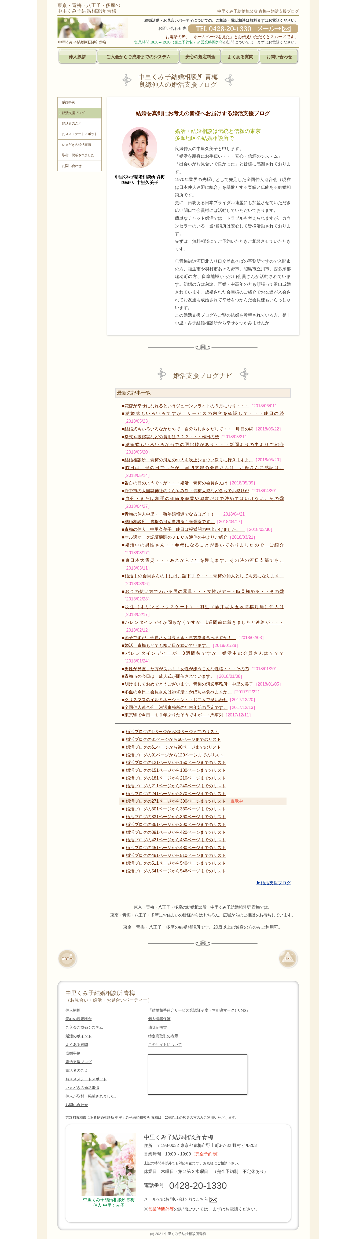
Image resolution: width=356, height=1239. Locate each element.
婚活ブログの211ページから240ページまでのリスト (176, 786)
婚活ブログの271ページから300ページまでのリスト (176, 801)
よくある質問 (240, 57)
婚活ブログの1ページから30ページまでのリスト (172, 731)
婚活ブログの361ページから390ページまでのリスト (176, 824)
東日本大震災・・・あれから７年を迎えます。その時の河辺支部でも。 (204, 560)
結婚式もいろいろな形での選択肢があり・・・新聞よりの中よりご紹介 (204, 444)
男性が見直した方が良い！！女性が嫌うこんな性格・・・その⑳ (186, 668)
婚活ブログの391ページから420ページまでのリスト (176, 832)
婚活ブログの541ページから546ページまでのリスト (176, 871)
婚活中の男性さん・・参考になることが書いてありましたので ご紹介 (204, 545)
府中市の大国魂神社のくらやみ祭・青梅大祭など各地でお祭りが (186, 490)
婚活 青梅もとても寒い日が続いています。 (167, 645)
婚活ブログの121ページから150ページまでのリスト (176, 762)
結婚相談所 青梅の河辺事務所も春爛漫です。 (169, 521)
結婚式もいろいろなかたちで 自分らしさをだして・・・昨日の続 (188, 429)
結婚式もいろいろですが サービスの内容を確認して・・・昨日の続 (204, 413)
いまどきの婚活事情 (76, 145)
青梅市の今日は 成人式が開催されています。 (169, 676)
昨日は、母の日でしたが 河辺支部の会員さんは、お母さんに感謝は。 (204, 467)
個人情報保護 (159, 1019)
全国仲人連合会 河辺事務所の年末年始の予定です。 (175, 707)
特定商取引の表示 (163, 1036)
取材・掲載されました (78, 155)
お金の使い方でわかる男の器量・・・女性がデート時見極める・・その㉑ (204, 591)
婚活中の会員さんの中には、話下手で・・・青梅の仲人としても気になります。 (204, 576)
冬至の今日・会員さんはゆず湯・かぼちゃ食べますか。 (178, 692)
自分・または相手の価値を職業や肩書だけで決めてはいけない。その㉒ (204, 498)
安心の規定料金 (200, 57)
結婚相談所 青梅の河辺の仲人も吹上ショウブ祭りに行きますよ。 (188, 460)
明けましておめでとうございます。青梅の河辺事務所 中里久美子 (188, 684)
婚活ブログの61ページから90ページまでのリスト (173, 747)
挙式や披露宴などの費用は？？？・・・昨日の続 (171, 436)
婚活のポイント (78, 1036)
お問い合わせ (279, 57)
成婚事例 (68, 102)
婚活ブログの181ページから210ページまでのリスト (176, 778)
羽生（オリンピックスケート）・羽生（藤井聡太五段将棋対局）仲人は (204, 606)
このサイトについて (165, 1045)
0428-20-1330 (198, 1185)
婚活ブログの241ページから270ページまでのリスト (176, 793)
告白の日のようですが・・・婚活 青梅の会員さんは (175, 483)
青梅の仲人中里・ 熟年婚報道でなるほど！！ (171, 514)
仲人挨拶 (77, 57)
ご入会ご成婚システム (84, 1028)
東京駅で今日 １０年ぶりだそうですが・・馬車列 (173, 715)
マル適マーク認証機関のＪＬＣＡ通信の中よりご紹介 (175, 537)
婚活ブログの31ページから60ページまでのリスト (173, 739)
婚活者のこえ (71, 123)
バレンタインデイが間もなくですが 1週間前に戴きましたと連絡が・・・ (204, 622)
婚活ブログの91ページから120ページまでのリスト (175, 755)
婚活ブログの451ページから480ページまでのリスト (176, 847)
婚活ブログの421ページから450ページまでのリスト (176, 840)
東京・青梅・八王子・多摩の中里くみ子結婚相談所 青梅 (88, 8)
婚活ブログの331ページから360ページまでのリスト (176, 816)
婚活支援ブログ (73, 113)
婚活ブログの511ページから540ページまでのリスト (176, 863)
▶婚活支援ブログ (273, 883)
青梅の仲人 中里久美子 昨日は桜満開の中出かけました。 (184, 529)
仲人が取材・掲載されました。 (91, 1096)
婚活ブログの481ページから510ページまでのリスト (176, 855)
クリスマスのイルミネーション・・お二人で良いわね (175, 699)
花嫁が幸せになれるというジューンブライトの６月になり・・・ (186, 406)
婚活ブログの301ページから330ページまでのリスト (176, 809)
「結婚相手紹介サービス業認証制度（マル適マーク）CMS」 (199, 1010)
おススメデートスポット (79, 134)
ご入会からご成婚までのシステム (138, 57)
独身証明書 (157, 1028)
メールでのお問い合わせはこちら (180, 1199)
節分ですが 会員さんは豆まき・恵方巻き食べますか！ (180, 637)
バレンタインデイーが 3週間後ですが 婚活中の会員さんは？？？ (205, 653)
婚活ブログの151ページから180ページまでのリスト (176, 770)
